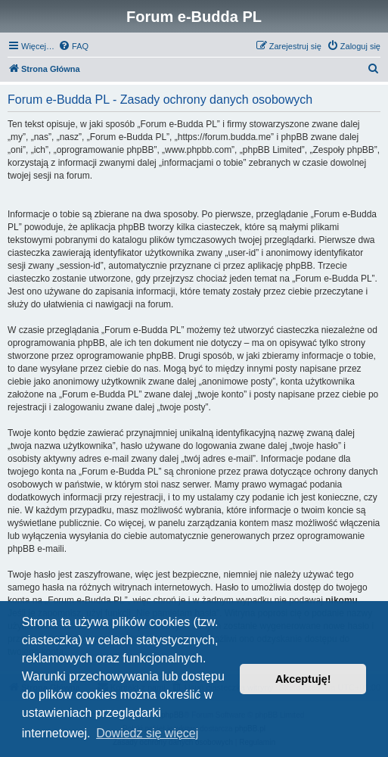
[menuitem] (73, 46)
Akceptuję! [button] (303, 679)
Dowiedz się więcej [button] (147, 733)
